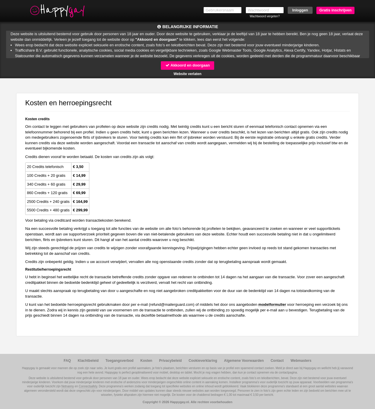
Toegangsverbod (119, 361)
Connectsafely (88, 386)
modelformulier (272, 304)
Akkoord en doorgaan (187, 65)
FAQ (67, 361)
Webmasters (301, 361)
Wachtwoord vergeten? (264, 16)
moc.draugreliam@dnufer (171, 304)
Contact (277, 361)
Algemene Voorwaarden (244, 361)
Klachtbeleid (88, 361)
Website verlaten (187, 74)
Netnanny (68, 386)
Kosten (146, 361)
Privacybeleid (170, 361)
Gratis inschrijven (335, 10)
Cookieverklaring (203, 361)
